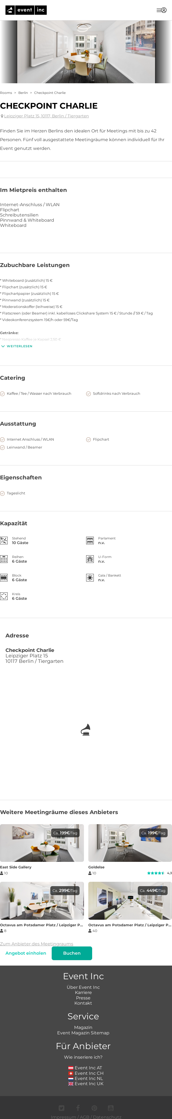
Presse (83, 998)
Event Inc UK (86, 1083)
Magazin (83, 1027)
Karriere (83, 992)
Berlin (23, 93)
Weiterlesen (16, 346)
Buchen (72, 953)
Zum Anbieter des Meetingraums (36, 943)
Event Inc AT (85, 1067)
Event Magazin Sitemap (83, 1032)
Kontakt (83, 1003)
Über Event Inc (83, 987)
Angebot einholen (25, 953)
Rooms (6, 93)
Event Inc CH (86, 1073)
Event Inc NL (85, 1078)
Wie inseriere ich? (83, 1057)
